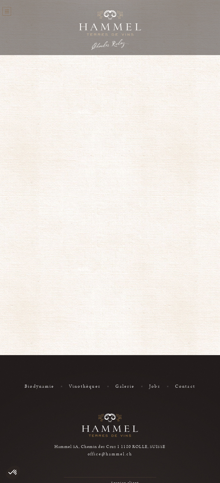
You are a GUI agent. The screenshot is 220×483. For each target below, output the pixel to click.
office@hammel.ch (110, 454)
